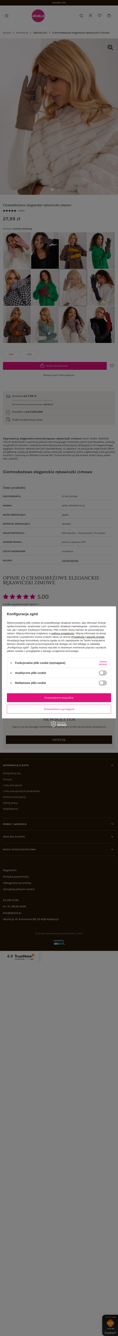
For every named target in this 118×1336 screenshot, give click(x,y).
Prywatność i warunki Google (88, 636)
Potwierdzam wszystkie (59, 697)
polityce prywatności (62, 633)
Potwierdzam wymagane (59, 709)
